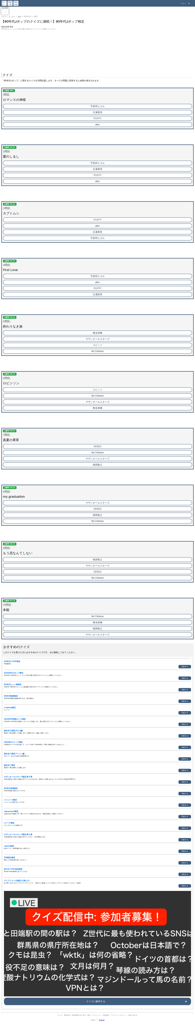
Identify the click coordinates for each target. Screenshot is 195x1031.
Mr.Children (97, 351)
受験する (185, 667)
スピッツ (97, 345)
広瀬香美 (97, 112)
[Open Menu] (185, 3)
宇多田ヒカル (97, 106)
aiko (97, 124)
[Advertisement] (97, 50)
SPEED (97, 446)
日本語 (93, 1020)
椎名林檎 (97, 332)
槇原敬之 (97, 464)
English (102, 1020)
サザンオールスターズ (97, 339)
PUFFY (98, 118)
